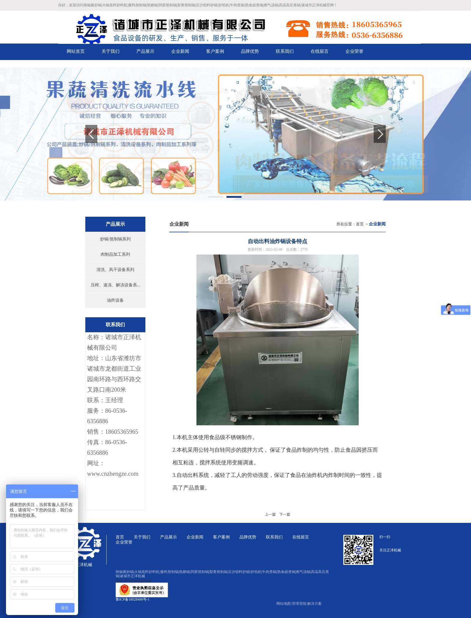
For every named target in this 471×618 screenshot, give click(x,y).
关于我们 (142, 537)
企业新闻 (195, 537)
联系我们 (274, 537)
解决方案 (314, 603)
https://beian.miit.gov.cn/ (134, 580)
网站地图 (284, 603)
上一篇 (270, 514)
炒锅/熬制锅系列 (115, 239)
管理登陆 (299, 603)
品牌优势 (247, 537)
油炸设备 (115, 300)
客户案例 (221, 537)
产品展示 (168, 537)
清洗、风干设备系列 (115, 269)
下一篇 (284, 514)
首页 (360, 224)
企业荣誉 (124, 542)
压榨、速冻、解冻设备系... (115, 285)
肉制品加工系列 (115, 254)
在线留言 (300, 537)
